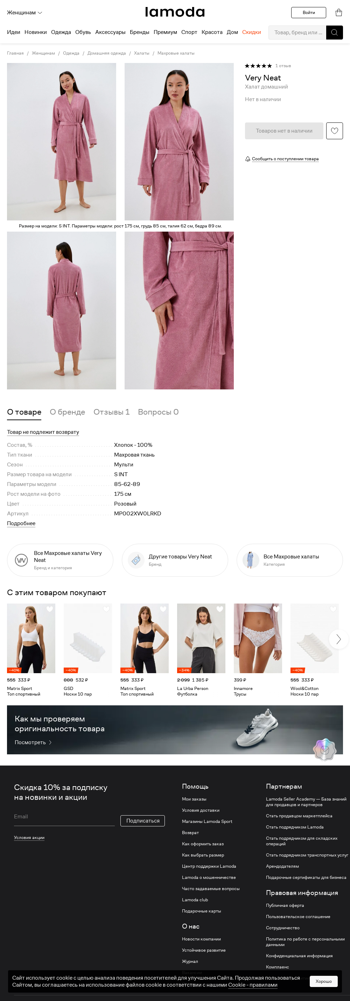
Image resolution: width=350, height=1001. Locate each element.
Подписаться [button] (143, 820)
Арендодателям (282, 866)
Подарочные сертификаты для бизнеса (306, 877)
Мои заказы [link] (194, 799)
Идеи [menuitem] (13, 32)
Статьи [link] (189, 984)
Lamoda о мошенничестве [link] (209, 877)
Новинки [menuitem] (35, 32)
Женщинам (25, 12)
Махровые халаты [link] (176, 53)
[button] (334, 33)
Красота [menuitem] (212, 32)
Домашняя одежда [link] (107, 53)
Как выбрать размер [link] (203, 855)
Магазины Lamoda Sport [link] (207, 821)
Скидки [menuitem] (251, 32)
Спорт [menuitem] (189, 32)
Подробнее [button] (21, 523)
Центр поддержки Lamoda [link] (209, 866)
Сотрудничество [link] (283, 928)
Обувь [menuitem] (83, 32)
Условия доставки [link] (200, 810)
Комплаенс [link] (277, 967)
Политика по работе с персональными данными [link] (305, 941)
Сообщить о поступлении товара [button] (285, 159)
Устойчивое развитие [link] (204, 950)
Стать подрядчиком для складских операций (301, 841)
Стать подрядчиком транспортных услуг (307, 855)
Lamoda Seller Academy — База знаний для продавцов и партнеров (306, 802)
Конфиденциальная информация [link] (299, 956)
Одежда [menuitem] (61, 32)
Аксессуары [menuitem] (110, 32)
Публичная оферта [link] (285, 905)
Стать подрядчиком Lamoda (295, 827)
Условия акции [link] (29, 837)
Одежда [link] (71, 53)
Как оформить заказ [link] (203, 844)
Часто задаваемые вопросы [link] (211, 888)
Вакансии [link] (192, 972)
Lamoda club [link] (195, 900)
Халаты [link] (141, 53)
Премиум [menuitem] (165, 32)
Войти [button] (309, 12)
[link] (175, 12)
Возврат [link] (190, 833)
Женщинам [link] (43, 53)
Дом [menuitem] (232, 32)
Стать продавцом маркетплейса (299, 816)
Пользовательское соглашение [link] (298, 916)
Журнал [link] (190, 961)
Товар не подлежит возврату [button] (43, 432)
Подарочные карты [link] (201, 911)
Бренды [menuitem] (139, 32)
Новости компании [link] (201, 939)
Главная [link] (15, 53)
